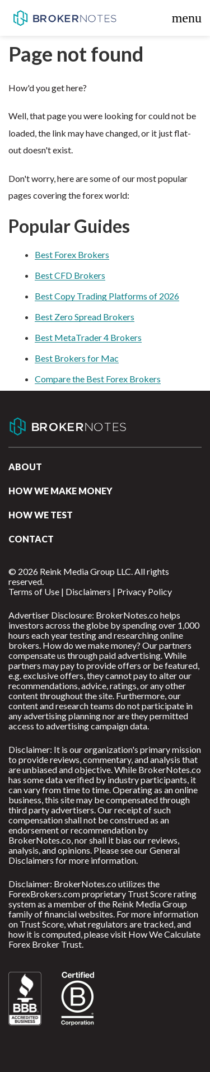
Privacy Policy (144, 591)
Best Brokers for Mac (77, 358)
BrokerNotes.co (64, 17)
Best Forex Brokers (72, 254)
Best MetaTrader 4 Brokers (88, 337)
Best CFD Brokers (70, 275)
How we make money (60, 490)
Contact (31, 538)
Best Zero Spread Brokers (84, 316)
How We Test (40, 514)
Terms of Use (33, 591)
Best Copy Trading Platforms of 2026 (107, 296)
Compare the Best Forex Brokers (98, 378)
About (25, 466)
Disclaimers (88, 591)
